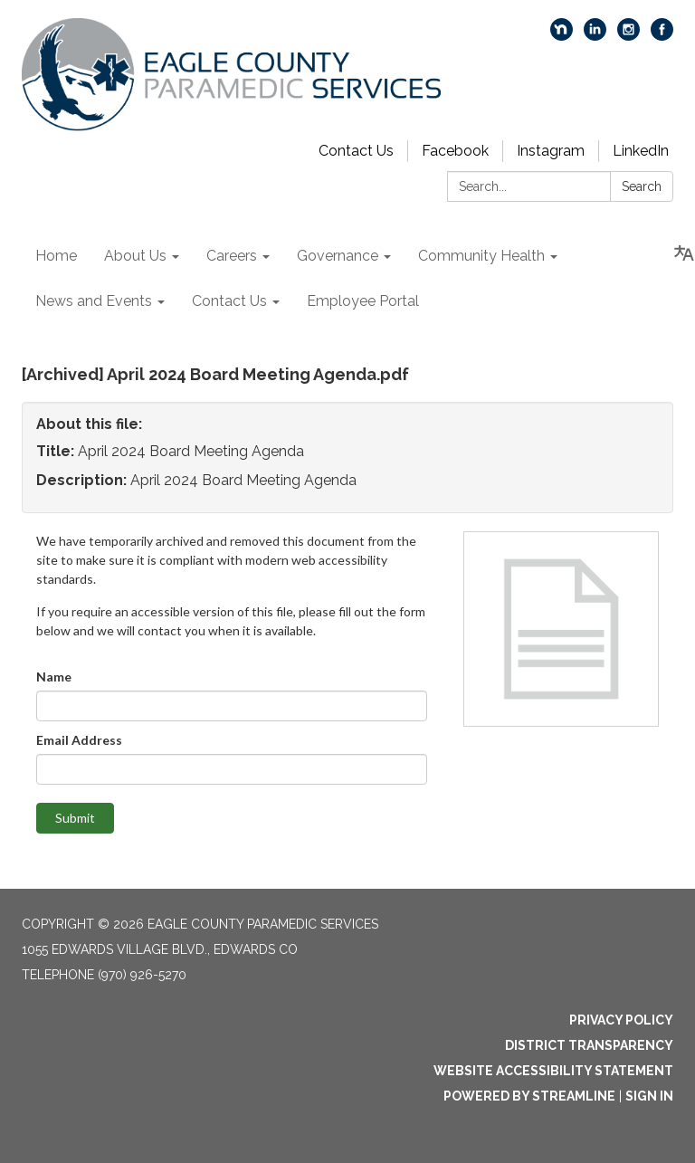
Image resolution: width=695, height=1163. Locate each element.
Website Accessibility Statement (553, 1070)
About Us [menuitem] (135, 255)
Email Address (79, 740)
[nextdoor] (561, 35)
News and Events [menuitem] (93, 301)
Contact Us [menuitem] (229, 301)
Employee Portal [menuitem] (363, 301)
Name (53, 676)
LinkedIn (641, 150)
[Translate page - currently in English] (684, 253)
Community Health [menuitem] (481, 255)
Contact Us (356, 150)
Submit (75, 817)
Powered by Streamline (529, 1096)
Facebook (455, 150)
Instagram (551, 150)
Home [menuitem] (56, 255)
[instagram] (628, 35)
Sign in (649, 1096)
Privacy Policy (621, 1020)
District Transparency (589, 1045)
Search (642, 186)
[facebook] (662, 35)
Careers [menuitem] (231, 255)
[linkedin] (595, 35)
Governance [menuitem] (337, 255)
